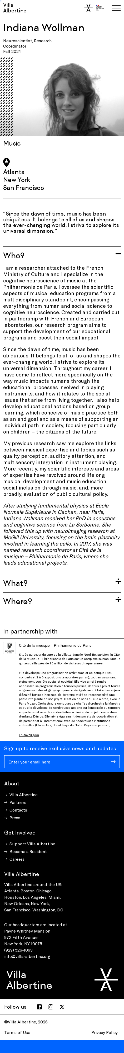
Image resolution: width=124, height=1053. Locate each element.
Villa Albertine (15, 8)
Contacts (18, 809)
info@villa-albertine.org (27, 956)
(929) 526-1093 (18, 949)
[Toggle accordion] (62, 255)
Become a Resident (28, 851)
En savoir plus (29, 735)
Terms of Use (17, 1032)
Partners (17, 802)
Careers (16, 858)
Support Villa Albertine (32, 843)
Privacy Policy (104, 1032)
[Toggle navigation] (116, 8)
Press (14, 817)
